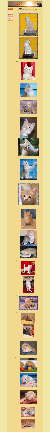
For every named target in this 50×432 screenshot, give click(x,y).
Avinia (8, 12)
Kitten (8, 14)
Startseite (9, 8)
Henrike (9, 11)
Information (9, 9)
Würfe (8, 15)
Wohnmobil (9, 19)
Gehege (9, 18)
